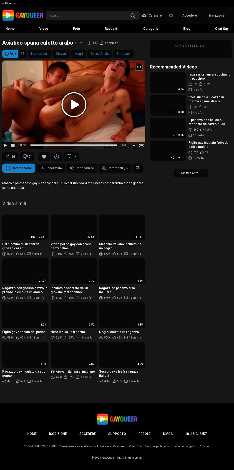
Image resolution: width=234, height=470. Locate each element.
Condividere (82, 168)
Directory (9, 3)
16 (10, 156)
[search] (133, 16)
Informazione (19, 168)
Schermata (51, 168)
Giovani (61, 54)
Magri (79, 54)
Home (32, 434)
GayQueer (108, 457)
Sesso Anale (100, 54)
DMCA (168, 434)
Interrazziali (39, 54)
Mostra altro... (191, 173)
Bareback (123, 54)
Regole (144, 434)
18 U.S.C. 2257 (196, 434)
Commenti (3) (115, 168)
